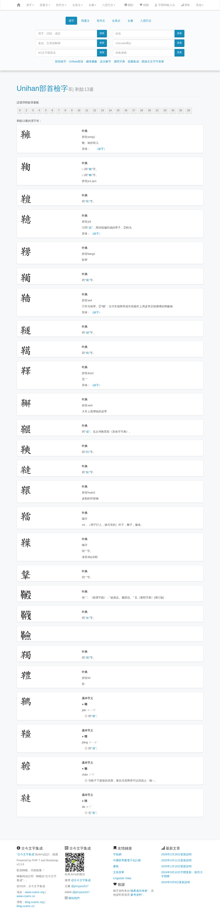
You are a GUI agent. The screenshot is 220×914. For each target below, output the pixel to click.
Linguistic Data (122, 878)
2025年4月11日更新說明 (176, 860)
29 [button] (188, 110)
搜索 (102, 33)
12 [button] (94, 110)
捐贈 (144, 5)
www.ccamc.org (35, 892)
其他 (200, 5)
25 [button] (180, 110)
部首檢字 (60, 61)
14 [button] (110, 110)
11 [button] (86, 110)
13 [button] (102, 110)
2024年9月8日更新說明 (175, 882)
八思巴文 (108, 5)
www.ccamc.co (26, 896)
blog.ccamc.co (25, 906)
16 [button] (126, 110)
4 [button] (39, 110)
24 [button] (173, 110)
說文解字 (105, 61)
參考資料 (136, 894)
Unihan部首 (76, 61)
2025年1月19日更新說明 (176, 866)
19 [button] (149, 110)
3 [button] (33, 110)
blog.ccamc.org (34, 902)
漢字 (30, 5)
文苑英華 (118, 872)
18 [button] (141, 110)
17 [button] (133, 110)
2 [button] (26, 110)
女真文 (77, 5)
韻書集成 (133, 61)
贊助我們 (73, 898)
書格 (116, 866)
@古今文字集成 (81, 880)
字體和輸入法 (165, 5)
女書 (92, 5)
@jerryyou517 (79, 886)
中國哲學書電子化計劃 (127, 860)
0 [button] (20, 110)
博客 (185, 5)
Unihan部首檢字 (42, 88)
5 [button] (46, 110)
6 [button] (52, 110)
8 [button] (65, 110)
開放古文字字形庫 (153, 61)
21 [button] (157, 110)
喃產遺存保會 (139, 890)
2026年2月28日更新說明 (176, 854)
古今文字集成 (25, 854)
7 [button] (59, 110)
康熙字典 (119, 61)
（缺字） (101, 148)
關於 (129, 5)
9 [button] (72, 110)
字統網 (117, 854)
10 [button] (79, 110)
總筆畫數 (91, 61)
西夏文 (45, 5)
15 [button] (118, 110)
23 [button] (165, 110)
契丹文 (61, 5)
